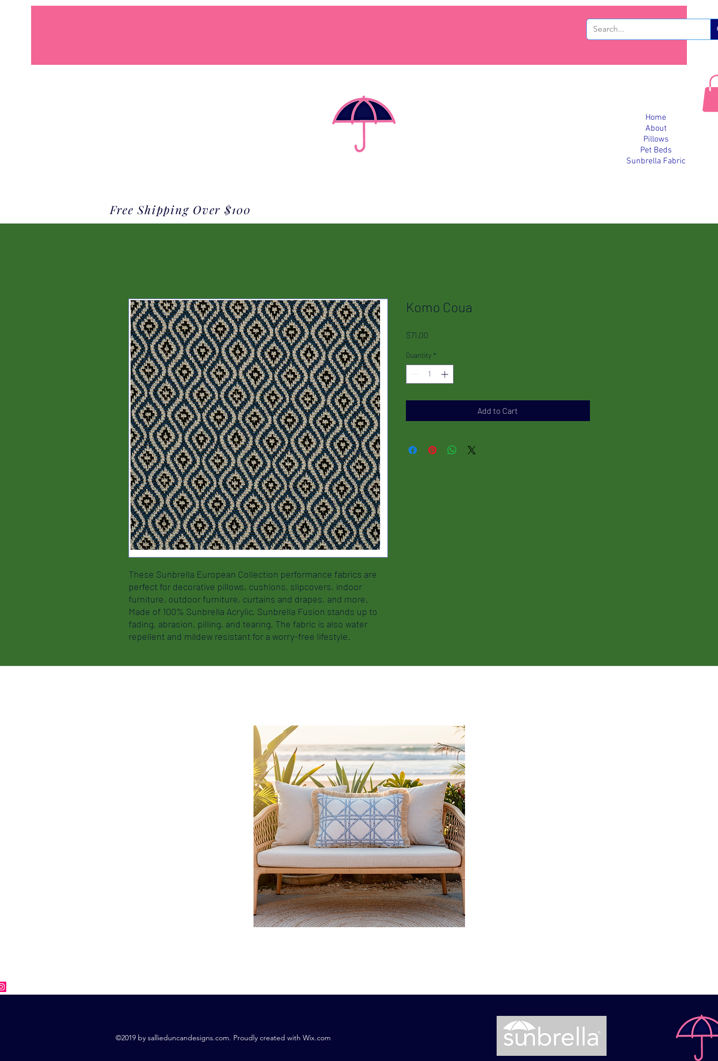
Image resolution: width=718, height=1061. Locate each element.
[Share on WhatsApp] (452, 450)
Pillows (656, 139)
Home (655, 118)
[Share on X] (472, 450)
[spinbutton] (429, 374)
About (656, 128)
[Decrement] (413, 374)
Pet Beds (656, 150)
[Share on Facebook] (412, 450)
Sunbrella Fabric (656, 161)
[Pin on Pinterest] (432, 450)
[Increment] (445, 374)
